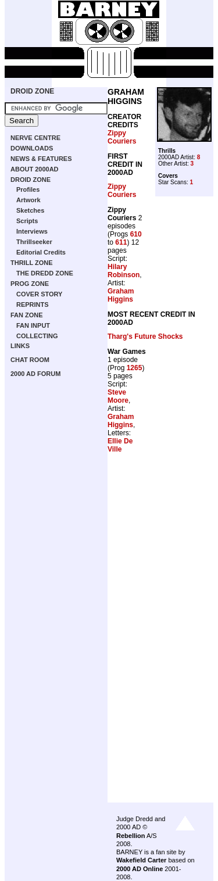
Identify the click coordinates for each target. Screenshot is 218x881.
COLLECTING (37, 335)
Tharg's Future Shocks (145, 336)
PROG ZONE (29, 283)
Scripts (27, 220)
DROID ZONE (32, 91)
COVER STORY (39, 294)
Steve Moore (118, 396)
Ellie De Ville (120, 445)
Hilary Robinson (124, 271)
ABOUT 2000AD (34, 169)
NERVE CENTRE (35, 137)
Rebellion (130, 835)
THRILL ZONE (31, 262)
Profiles (28, 189)
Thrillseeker (34, 241)
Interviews (32, 231)
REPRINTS (32, 304)
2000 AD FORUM (35, 373)
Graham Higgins (121, 295)
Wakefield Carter (141, 860)
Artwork (28, 199)
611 (121, 242)
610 (136, 234)
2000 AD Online (139, 868)
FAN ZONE (26, 314)
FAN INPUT (33, 325)
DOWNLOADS (31, 148)
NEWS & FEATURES (41, 158)
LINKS (20, 345)
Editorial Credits (41, 252)
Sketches (30, 210)
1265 (134, 368)
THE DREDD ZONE (44, 273)
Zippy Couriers (122, 137)
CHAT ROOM (29, 359)
